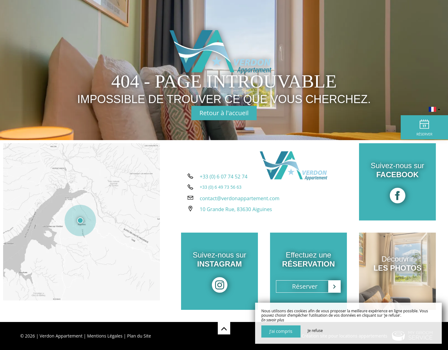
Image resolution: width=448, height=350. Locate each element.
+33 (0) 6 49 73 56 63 (220, 196)
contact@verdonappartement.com (239, 207)
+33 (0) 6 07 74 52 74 (223, 185)
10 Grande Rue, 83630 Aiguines (236, 218)
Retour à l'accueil (224, 113)
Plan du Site (139, 336)
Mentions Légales (105, 336)
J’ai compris (280, 331)
